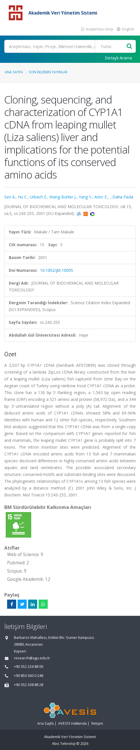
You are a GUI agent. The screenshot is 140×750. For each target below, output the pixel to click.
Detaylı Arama (118, 58)
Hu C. (23, 197)
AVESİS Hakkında (72, 723)
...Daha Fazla (121, 197)
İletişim (97, 723)
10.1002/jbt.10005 (56, 270)
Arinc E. (101, 197)
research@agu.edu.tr (32, 658)
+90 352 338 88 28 (28, 684)
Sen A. (10, 197)
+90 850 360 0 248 (28, 675)
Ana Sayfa (14, 72)
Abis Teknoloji (64, 743)
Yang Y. (85, 197)
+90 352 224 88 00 (28, 666)
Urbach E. (38, 197)
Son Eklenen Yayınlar (48, 72)
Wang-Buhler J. (62, 197)
